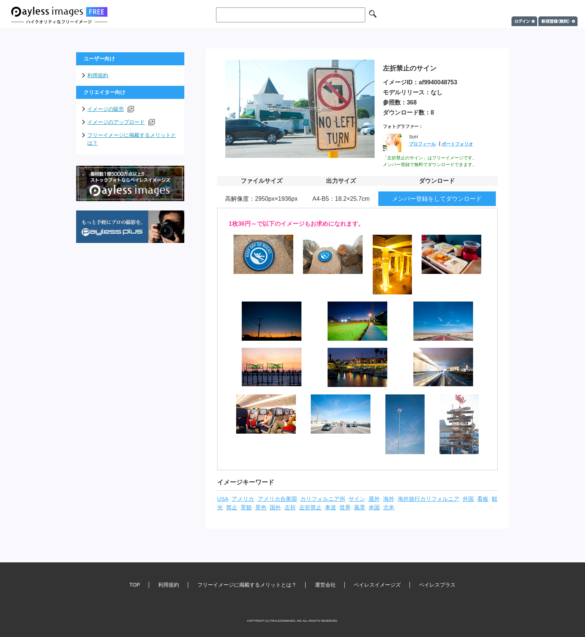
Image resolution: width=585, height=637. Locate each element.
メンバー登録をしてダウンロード (437, 199)
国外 (275, 507)
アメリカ (243, 499)
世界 (345, 507)
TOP (134, 585)
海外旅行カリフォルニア (428, 499)
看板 (482, 499)
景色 (260, 507)
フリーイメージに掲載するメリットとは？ (131, 139)
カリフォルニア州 (322, 499)
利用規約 (97, 75)
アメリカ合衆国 (277, 499)
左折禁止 (310, 507)
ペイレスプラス (437, 585)
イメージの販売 (110, 109)
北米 (388, 507)
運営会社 (325, 585)
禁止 (231, 507)
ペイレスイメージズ (377, 585)
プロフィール (422, 144)
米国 (374, 507)
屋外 (374, 499)
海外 (388, 499)
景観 (246, 507)
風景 (359, 507)
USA (222, 499)
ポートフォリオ (457, 144)
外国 (468, 499)
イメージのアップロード (121, 122)
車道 (330, 507)
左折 (290, 507)
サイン (356, 499)
